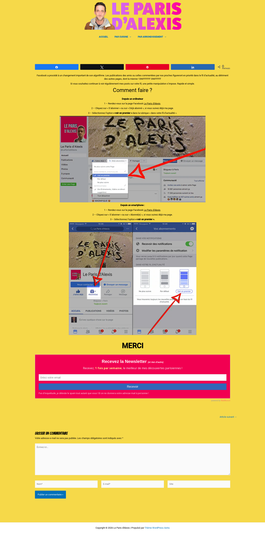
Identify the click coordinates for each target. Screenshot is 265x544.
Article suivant (228, 417)
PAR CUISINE (122, 37)
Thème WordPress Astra (157, 527)
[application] (129, 37)
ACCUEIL (105, 36)
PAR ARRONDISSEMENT (150, 37)
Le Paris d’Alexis (152, 103)
